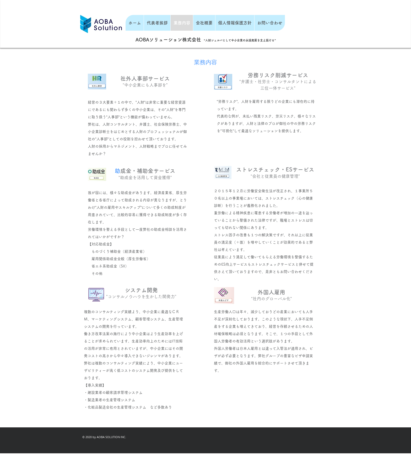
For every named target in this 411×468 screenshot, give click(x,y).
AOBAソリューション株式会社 (168, 39)
